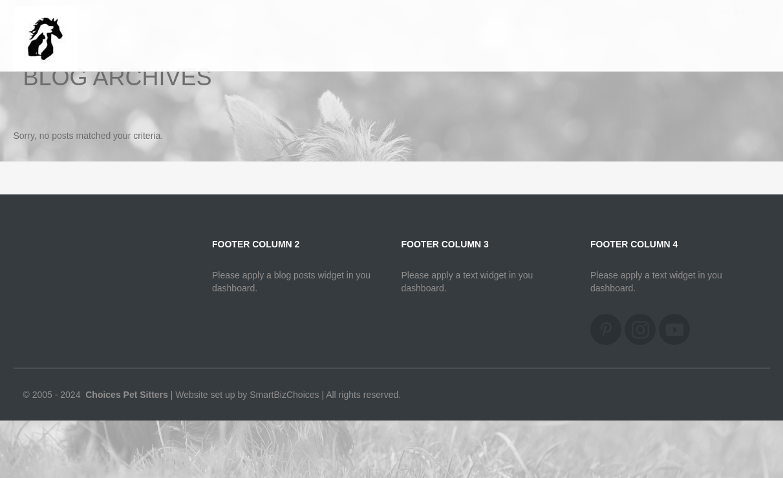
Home (734, 25)
